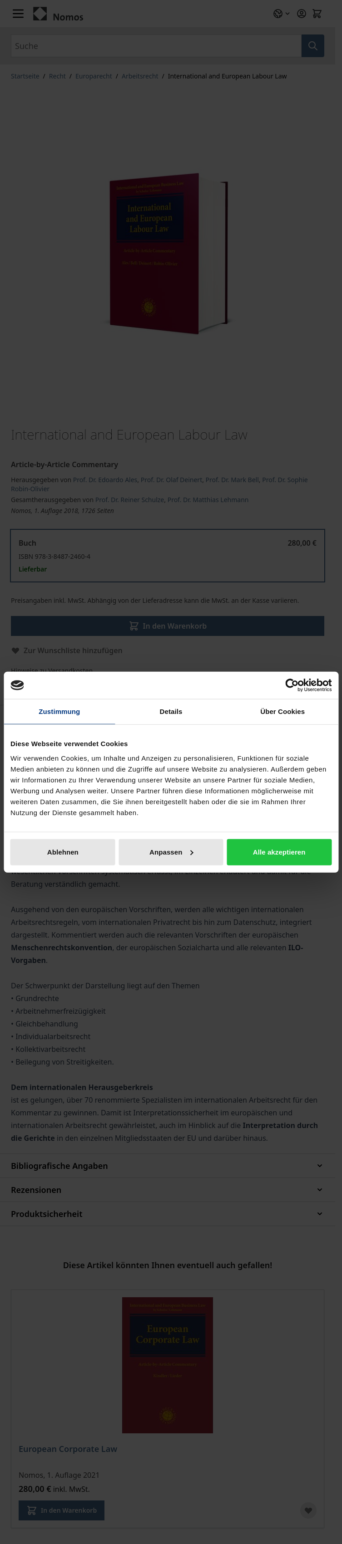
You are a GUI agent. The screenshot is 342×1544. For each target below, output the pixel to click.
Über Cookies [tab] (282, 711)
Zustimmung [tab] (59, 711)
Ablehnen (63, 851)
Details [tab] (171, 711)
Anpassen (171, 851)
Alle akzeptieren (279, 851)
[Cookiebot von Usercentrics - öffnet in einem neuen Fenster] (292, 685)
